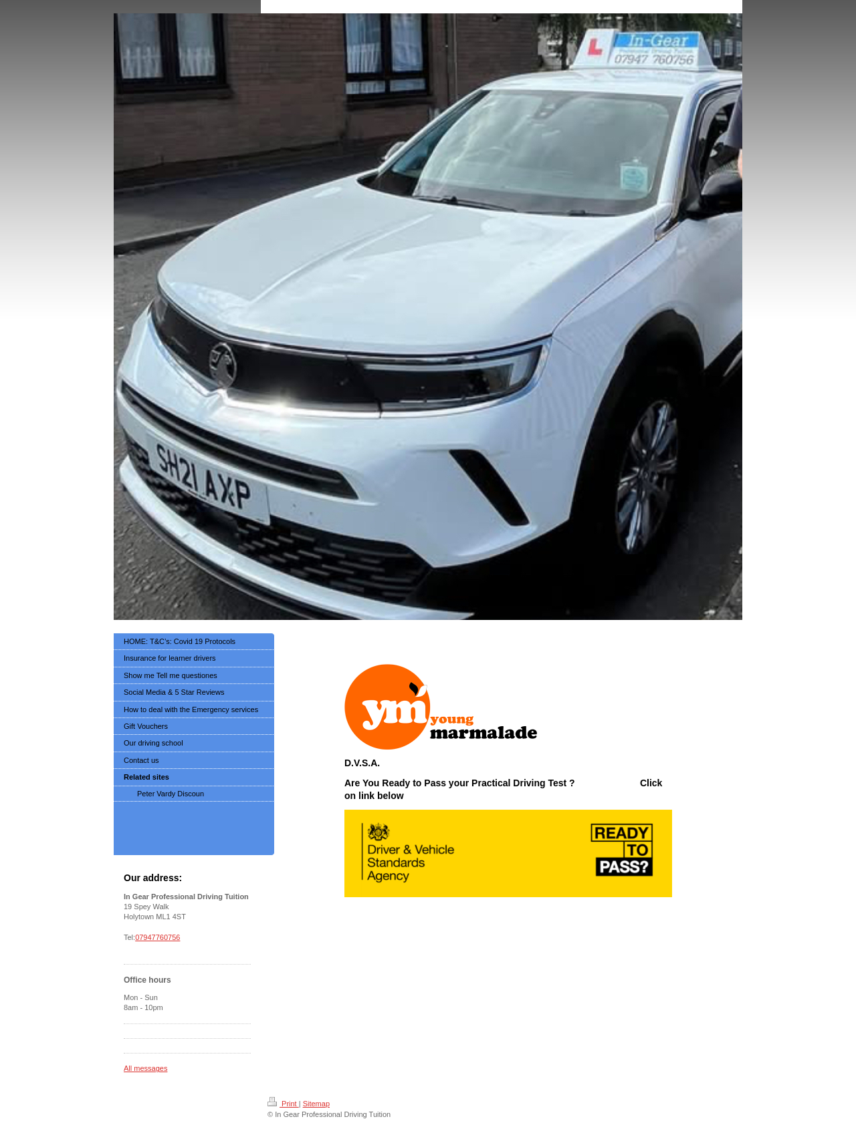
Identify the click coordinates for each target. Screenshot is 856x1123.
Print (283, 1104)
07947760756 (157, 937)
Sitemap (316, 1104)
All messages (145, 1068)
